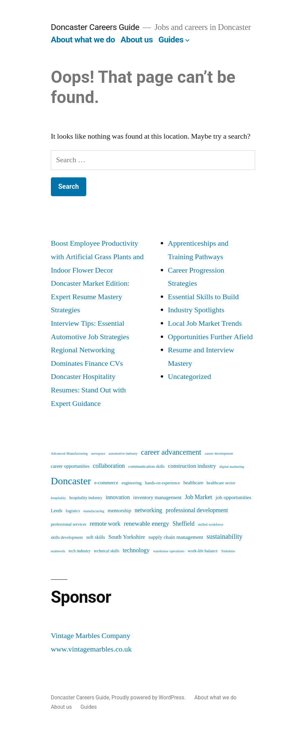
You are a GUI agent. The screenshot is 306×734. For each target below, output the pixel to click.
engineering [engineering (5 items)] (132, 483)
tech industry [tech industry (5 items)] (79, 551)
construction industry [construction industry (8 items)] (192, 465)
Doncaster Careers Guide (95, 27)
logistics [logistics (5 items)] (73, 511)
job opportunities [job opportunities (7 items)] (233, 497)
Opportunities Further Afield (210, 337)
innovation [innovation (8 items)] (117, 497)
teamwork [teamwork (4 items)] (58, 551)
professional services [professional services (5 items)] (68, 524)
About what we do (83, 39)
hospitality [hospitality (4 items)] (58, 498)
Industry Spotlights (196, 310)
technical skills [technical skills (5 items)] (106, 551)
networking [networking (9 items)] (148, 510)
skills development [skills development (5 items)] (67, 537)
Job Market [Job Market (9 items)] (198, 497)
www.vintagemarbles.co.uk (91, 649)
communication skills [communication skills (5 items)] (146, 466)
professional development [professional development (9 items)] (196, 510)
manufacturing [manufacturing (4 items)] (93, 511)
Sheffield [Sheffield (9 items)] (184, 524)
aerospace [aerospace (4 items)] (98, 453)
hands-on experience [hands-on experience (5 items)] (162, 483)
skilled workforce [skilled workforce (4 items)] (210, 524)
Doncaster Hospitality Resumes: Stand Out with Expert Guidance (88, 390)
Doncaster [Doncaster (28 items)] (71, 481)
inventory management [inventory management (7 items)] (157, 497)
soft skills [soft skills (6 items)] (95, 537)
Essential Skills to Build (203, 297)
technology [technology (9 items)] (136, 550)
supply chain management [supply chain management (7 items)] (175, 537)
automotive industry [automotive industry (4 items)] (123, 453)
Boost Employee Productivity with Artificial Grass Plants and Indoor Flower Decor (97, 257)
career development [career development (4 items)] (219, 453)
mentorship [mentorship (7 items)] (119, 510)
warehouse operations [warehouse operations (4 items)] (168, 551)
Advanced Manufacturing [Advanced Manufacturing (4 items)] (69, 453)
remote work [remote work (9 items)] (105, 524)
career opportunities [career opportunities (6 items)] (70, 466)
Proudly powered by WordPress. (149, 697)
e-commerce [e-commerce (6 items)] (106, 483)
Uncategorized (189, 376)
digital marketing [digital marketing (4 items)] (231, 466)
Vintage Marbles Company (90, 635)
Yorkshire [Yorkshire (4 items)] (228, 551)
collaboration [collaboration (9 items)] (109, 466)
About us (137, 39)
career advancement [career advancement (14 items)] (171, 452)
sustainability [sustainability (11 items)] (225, 536)
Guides (170, 39)
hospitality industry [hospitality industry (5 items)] (85, 497)
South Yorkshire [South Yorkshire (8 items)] (126, 536)
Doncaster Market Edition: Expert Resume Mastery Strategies (90, 297)
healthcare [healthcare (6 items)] (193, 483)
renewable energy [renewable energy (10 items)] (146, 524)
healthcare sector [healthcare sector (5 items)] (221, 483)
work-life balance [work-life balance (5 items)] (203, 551)
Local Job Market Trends (205, 323)
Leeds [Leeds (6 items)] (56, 511)
